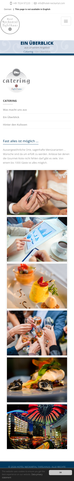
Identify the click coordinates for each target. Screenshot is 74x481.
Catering (28, 51)
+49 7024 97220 (19, 3)
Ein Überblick (11, 117)
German (7, 9)
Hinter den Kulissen (15, 124)
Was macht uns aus (15, 109)
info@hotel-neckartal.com (49, 3)
